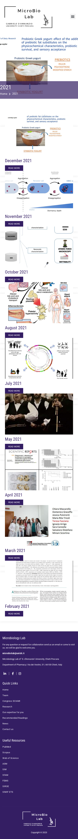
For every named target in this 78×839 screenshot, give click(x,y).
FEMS (5, 780)
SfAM (5, 775)
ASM (4, 763)
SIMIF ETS (7, 792)
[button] (73, 16)
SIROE (5, 786)
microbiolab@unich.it (13, 653)
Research (7, 706)
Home (5, 94)
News (5, 723)
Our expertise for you (13, 712)
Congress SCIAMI (11, 701)
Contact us (7, 729)
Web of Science (10, 758)
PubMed (6, 747)
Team (5, 695)
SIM (4, 769)
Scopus (6, 752)
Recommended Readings (15, 718)
